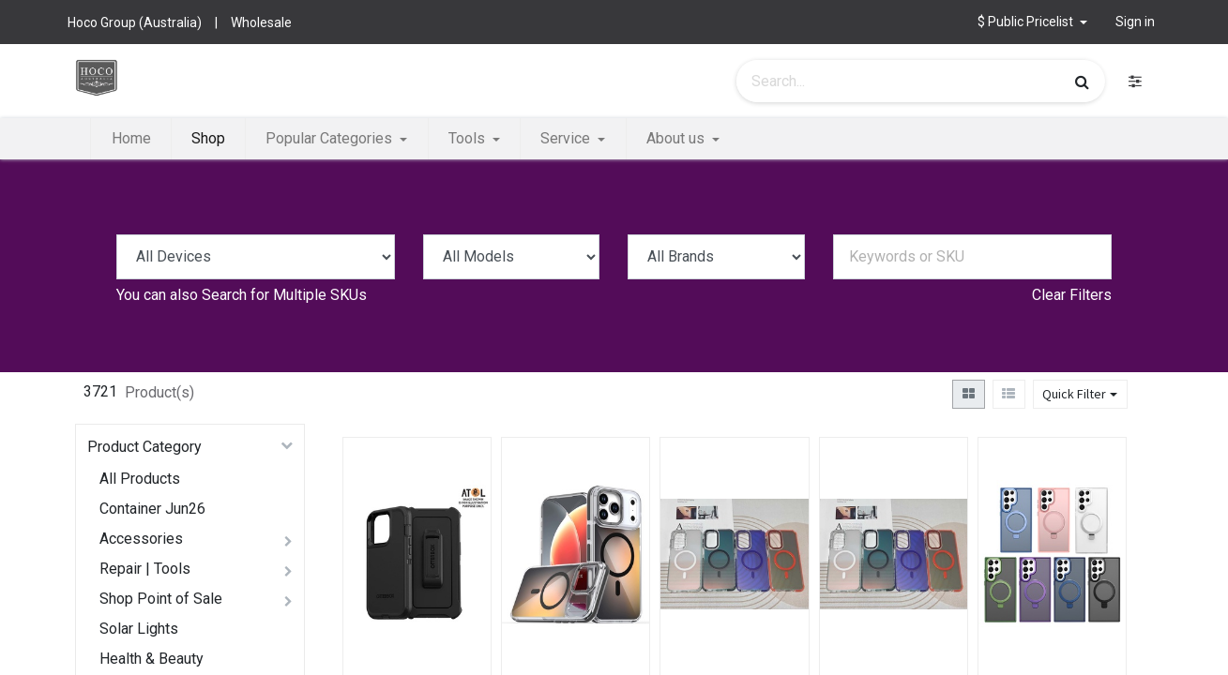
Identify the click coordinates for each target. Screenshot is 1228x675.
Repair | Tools (144, 569)
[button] (1032, 22)
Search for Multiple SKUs (284, 295)
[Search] (1082, 81)
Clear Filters (1072, 295)
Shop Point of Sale (160, 599)
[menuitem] (130, 139)
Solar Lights (138, 629)
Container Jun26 (152, 509)
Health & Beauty (151, 659)
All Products (139, 479)
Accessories (141, 539)
